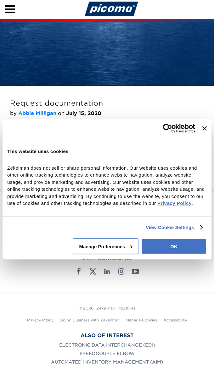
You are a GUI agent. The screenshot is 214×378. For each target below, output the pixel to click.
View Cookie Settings (170, 227)
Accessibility (175, 320)
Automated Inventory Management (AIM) (107, 361)
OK (173, 246)
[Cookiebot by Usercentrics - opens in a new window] (167, 128)
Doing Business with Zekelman (89, 320)
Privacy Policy (40, 320)
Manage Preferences (105, 246)
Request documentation (56, 103)
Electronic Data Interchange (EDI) (107, 345)
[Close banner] (204, 128)
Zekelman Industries (115, 308)
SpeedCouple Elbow (107, 353)
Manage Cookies (141, 320)
